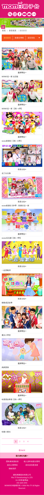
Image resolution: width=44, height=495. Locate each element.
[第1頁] (16, 442)
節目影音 (7, 38)
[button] (39, 37)
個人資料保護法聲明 (32, 461)
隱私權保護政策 (12, 461)
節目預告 (31, 38)
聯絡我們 (12, 469)
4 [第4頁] (27, 441)
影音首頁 (12, 31)
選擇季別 (21, 73)
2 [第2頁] (19, 441)
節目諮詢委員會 (31, 465)
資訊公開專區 (12, 465)
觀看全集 (22, 169)
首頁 (4, 31)
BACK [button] (22, 450)
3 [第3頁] (23, 441)
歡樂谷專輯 (19, 38)
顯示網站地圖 (22, 456)
